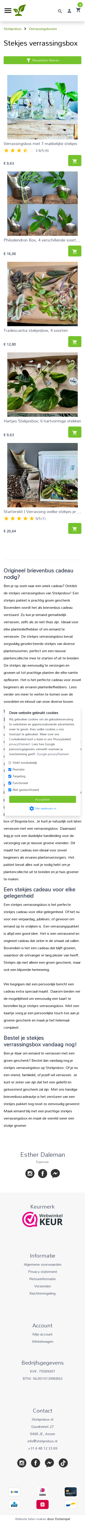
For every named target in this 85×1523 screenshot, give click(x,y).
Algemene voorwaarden (42, 1264)
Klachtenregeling (42, 1293)
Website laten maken (31, 1519)
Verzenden (42, 1286)
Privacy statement (42, 1271)
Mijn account (42, 1334)
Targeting (19, 776)
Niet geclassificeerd (26, 789)
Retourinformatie (42, 1278)
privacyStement (19, 744)
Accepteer (42, 799)
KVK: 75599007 (42, 1371)
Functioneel (20, 782)
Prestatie (18, 769)
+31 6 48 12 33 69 (42, 1448)
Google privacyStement (53, 754)
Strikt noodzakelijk (25, 762)
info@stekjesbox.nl (42, 1441)
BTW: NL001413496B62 (43, 1378)
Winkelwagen (42, 1341)
